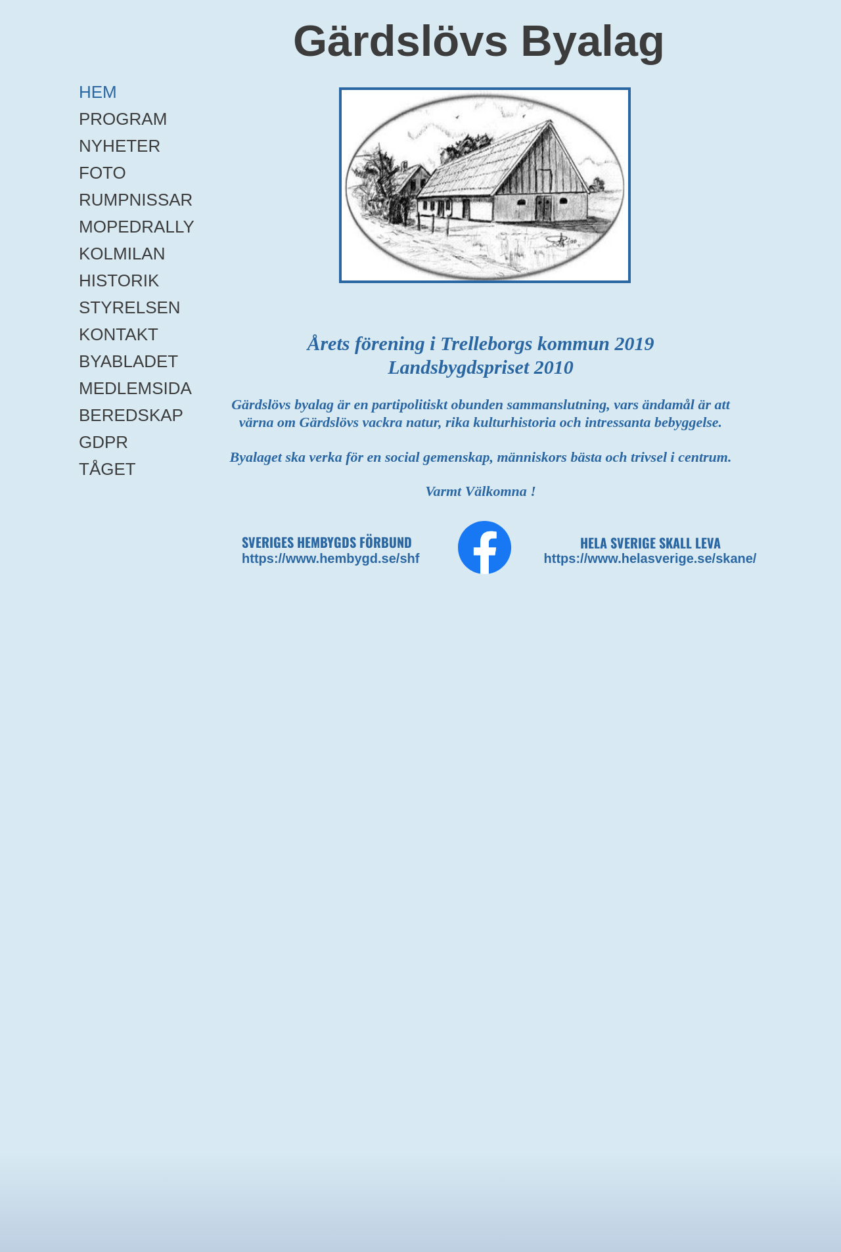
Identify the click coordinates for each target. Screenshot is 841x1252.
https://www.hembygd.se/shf (330, 558)
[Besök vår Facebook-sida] (485, 548)
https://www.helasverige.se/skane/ (650, 558)
